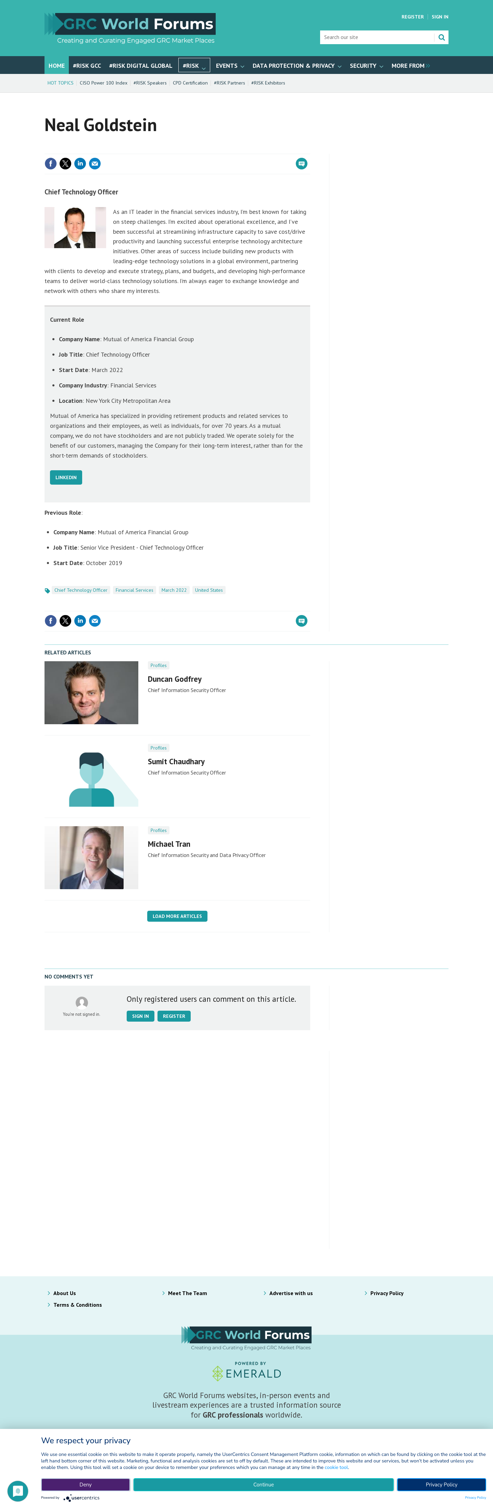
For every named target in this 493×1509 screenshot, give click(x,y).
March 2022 (174, 590)
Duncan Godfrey (175, 679)
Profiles (159, 665)
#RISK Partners (229, 83)
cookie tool (336, 1467)
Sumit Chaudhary (176, 761)
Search (441, 37)
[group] (409, 65)
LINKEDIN (66, 477)
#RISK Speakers (150, 83)
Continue (263, 1484)
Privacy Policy (387, 1293)
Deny (85, 1484)
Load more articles (177, 916)
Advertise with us (291, 1293)
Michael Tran (169, 844)
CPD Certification (190, 83)
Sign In (440, 17)
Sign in (140, 1016)
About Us (64, 1293)
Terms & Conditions (77, 1304)
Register (413, 17)
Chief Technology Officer (81, 590)
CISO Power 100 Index (103, 83)
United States (209, 590)
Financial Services (134, 590)
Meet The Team (187, 1293)
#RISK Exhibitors (268, 83)
